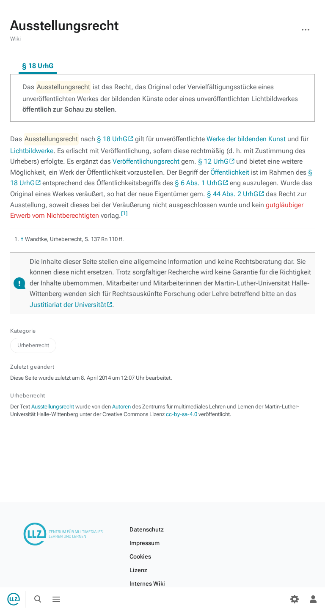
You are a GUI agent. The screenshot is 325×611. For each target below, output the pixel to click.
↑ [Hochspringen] (22, 239)
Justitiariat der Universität (68, 305)
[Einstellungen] (294, 599)
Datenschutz (146, 529)
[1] (124, 213)
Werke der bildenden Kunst (246, 139)
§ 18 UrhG (112, 139)
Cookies (140, 556)
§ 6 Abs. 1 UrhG (198, 183)
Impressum (144, 543)
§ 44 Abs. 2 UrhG (232, 194)
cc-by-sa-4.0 (181, 414)
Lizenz (138, 570)
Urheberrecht (33, 345)
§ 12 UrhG (213, 161)
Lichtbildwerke (31, 151)
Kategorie (23, 331)
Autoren (121, 406)
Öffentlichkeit (229, 172)
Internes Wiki (147, 583)
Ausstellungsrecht (52, 406)
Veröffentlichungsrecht (146, 161)
